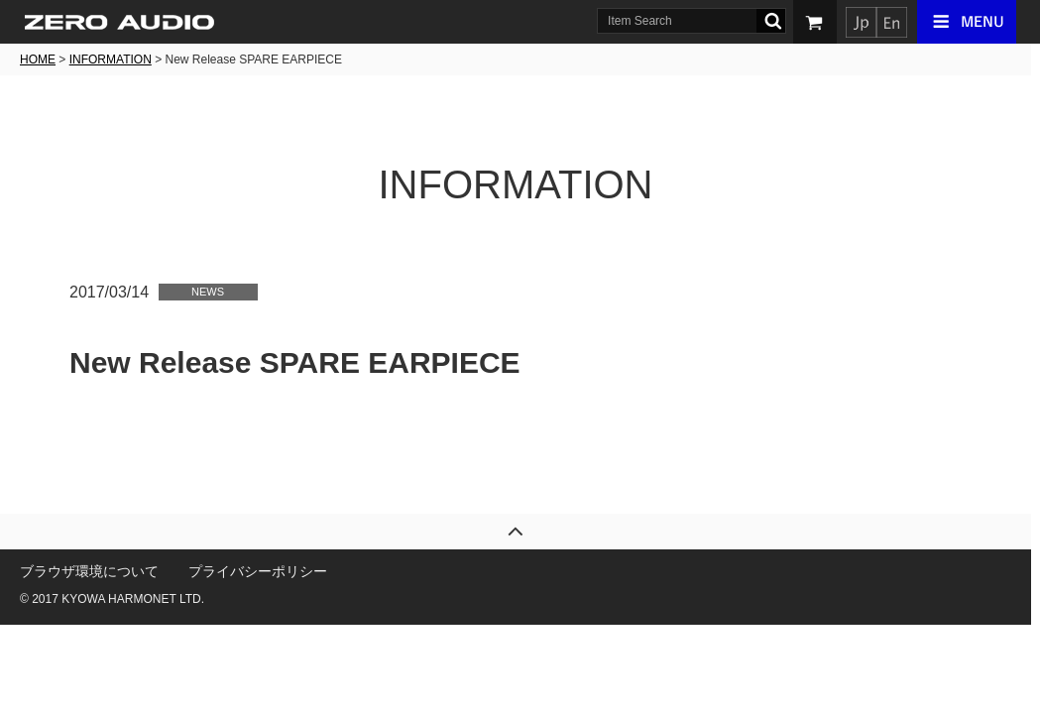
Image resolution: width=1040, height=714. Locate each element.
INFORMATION (114, 59)
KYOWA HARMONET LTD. (137, 599)
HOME (42, 59)
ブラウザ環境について (94, 571)
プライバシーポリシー (262, 571)
